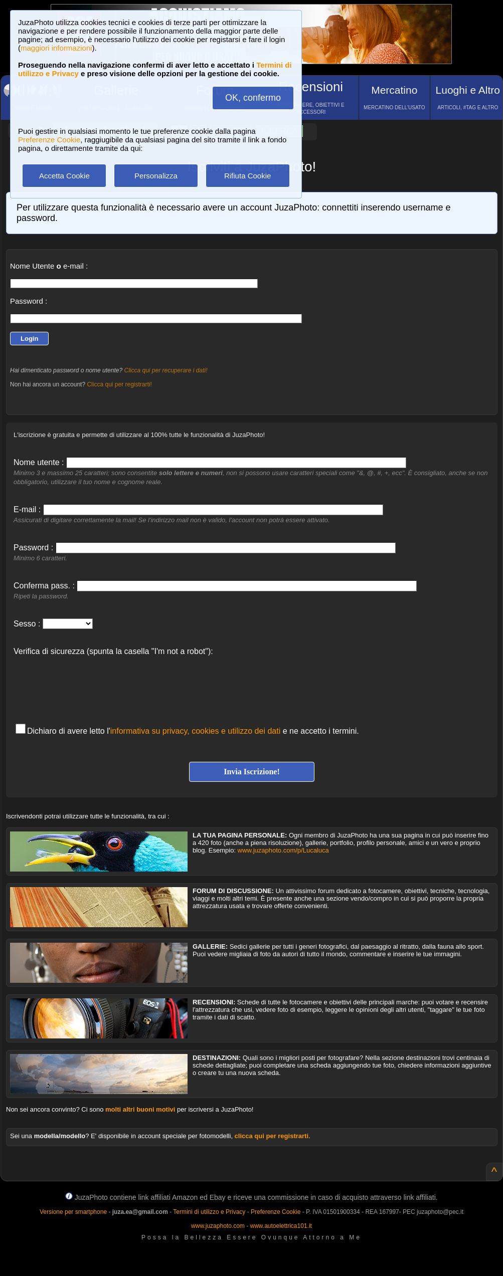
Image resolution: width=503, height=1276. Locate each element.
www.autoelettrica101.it (280, 1225)
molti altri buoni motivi (140, 1109)
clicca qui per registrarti (271, 1136)
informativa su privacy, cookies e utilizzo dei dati (195, 731)
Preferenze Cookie (49, 139)
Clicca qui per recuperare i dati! (165, 370)
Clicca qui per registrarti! (119, 384)
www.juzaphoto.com (218, 1225)
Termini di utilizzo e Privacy (209, 1211)
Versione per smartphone (73, 1211)
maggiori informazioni (56, 48)
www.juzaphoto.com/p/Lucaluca (283, 850)
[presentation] (90, 684)
